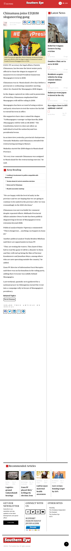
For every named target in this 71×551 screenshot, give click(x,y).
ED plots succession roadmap (15, 189)
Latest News (58, 12)
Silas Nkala (52, 56)
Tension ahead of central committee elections (21, 181)
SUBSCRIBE (10, 522)
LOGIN (66, 3)
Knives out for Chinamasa (14, 185)
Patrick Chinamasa (9, 299)
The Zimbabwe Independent (57, 510)
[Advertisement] (24, 389)
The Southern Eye (54, 514)
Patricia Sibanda (53, 101)
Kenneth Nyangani (16, 22)
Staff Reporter (53, 69)
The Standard (53, 512)
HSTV (51, 516)
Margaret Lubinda (53, 88)
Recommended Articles (22, 465)
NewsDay (52, 508)
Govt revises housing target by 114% (58, 488)
